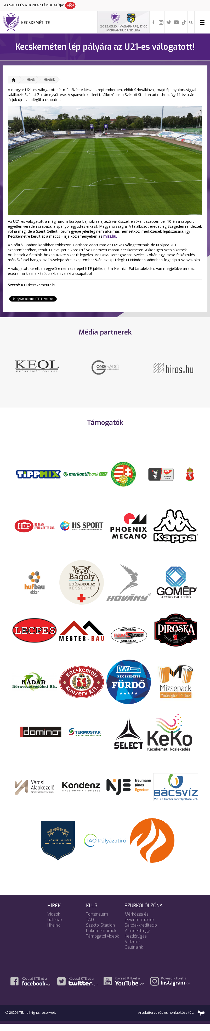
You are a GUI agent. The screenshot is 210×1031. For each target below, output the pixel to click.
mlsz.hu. (110, 236)
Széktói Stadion (100, 932)
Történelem (97, 921)
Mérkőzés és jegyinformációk (140, 923)
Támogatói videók (102, 943)
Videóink (133, 948)
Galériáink (134, 954)
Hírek (31, 79)
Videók (53, 921)
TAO (90, 926)
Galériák (55, 926)
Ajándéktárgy (137, 937)
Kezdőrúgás (136, 943)
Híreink (49, 79)
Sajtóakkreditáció (141, 932)
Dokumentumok (101, 937)
